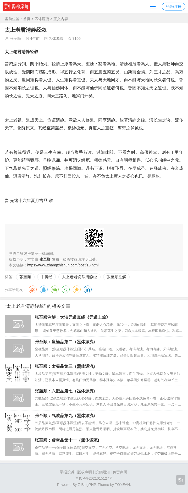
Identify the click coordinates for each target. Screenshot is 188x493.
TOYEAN (122, 485)
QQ (44, 289)
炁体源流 (42, 19)
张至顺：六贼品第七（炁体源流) (65, 391)
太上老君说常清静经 (79, 277)
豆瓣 (66, 289)
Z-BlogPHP (87, 485)
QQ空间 (77, 289)
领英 (88, 289)
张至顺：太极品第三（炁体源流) (65, 366)
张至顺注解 (116, 277)
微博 (33, 289)
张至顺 (15, 38)
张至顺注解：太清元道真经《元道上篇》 (72, 317)
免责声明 (120, 472)
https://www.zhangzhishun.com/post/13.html (62, 265)
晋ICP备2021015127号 (94, 478)
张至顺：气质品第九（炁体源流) (65, 415)
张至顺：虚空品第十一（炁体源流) (67, 440)
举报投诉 (67, 472)
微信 (55, 289)
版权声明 (84, 472)
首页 (26, 19)
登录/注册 (173, 6)
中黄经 (46, 277)
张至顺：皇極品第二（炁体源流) (65, 341)
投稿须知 (102, 472)
